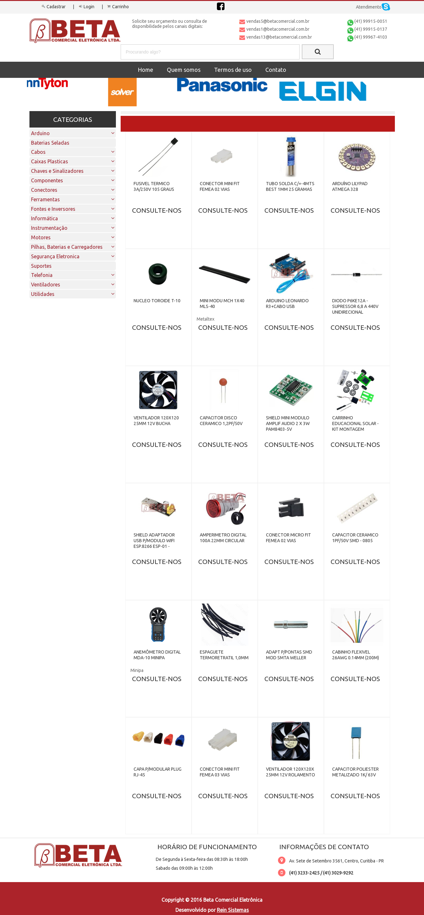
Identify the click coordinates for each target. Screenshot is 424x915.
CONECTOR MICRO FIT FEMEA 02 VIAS (288, 537)
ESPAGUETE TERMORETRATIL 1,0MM (224, 654)
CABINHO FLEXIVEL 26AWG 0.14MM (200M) (355, 654)
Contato (275, 69)
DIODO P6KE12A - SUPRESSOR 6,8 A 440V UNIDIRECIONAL (355, 306)
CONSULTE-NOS (156, 210)
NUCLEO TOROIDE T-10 (157, 300)
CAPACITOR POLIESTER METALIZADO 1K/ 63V (355, 772)
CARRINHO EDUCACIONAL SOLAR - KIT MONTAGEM (355, 423)
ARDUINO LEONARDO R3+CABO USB (287, 303)
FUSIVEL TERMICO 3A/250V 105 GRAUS (154, 186)
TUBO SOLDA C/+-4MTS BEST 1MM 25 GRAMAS (290, 186)
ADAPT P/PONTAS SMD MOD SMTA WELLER (289, 654)
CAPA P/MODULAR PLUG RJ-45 (157, 772)
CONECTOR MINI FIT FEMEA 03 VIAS (220, 772)
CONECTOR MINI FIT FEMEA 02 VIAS (220, 186)
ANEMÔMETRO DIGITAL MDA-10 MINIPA (157, 654)
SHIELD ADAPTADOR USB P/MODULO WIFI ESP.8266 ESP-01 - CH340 (154, 543)
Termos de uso (233, 69)
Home (145, 69)
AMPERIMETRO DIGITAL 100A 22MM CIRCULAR (223, 537)
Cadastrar (53, 6)
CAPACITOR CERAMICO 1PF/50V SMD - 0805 (355, 537)
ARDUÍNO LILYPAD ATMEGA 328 (350, 186)
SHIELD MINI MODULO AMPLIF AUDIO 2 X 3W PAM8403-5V (288, 423)
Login (85, 6)
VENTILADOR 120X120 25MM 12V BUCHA (156, 420)
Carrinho (117, 6)
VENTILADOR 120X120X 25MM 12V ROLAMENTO (290, 772)
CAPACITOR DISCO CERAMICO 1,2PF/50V (221, 420)
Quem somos (183, 69)
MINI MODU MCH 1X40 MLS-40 (222, 303)
